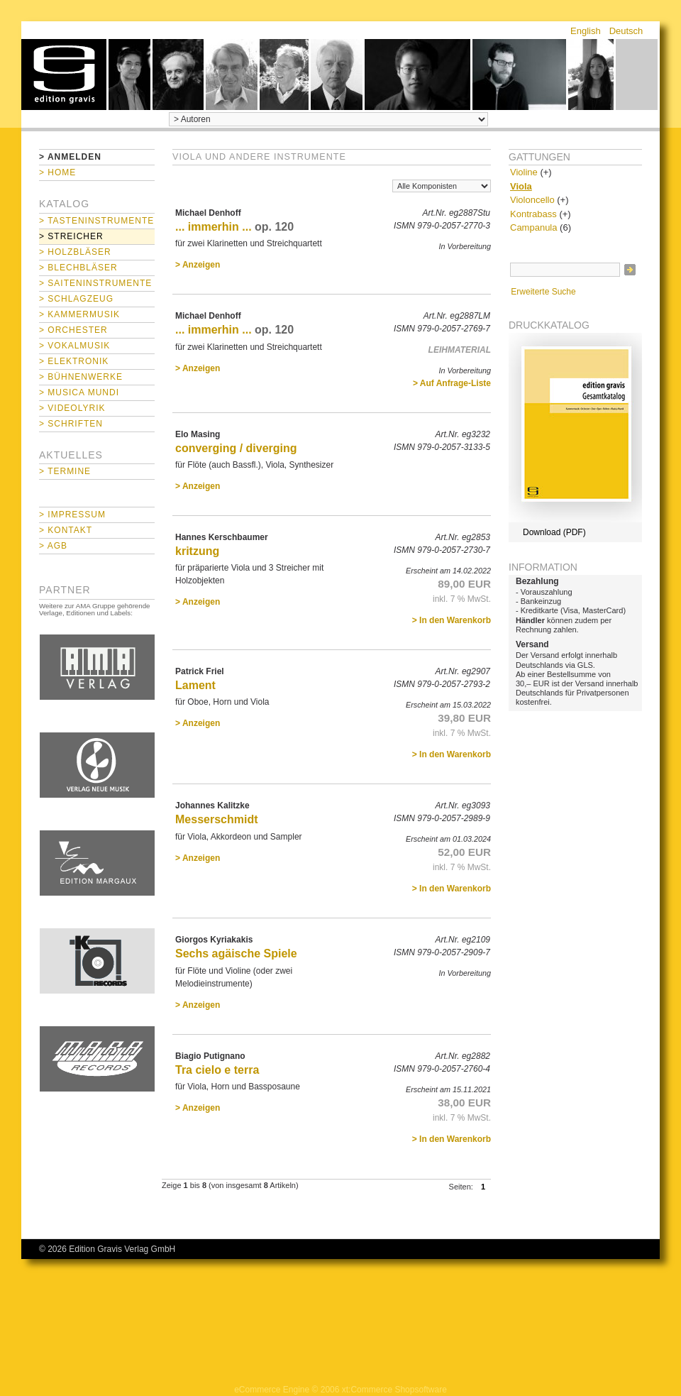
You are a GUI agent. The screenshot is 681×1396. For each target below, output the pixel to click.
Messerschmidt (216, 819)
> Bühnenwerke (81, 377)
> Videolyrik (72, 408)
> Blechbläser (78, 268)
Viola (521, 186)
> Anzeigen (197, 265)
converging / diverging (236, 448)
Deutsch (626, 31)
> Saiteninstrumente (95, 283)
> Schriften (71, 424)
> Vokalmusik (74, 346)
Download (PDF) (554, 532)
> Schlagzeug (76, 299)
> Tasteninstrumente (96, 221)
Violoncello (532, 199)
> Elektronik (74, 361)
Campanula (534, 227)
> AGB (53, 546)
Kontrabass (533, 214)
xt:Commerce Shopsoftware (394, 1390)
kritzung (197, 551)
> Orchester (73, 330)
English (585, 31)
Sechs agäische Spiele (236, 953)
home (63, 74)
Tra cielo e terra (217, 1070)
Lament (195, 685)
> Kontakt (65, 530)
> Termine (65, 471)
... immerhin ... (213, 227)
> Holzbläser (75, 252)
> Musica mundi (79, 392)
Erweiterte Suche (543, 292)
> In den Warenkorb (451, 620)
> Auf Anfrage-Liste (452, 383)
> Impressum (72, 515)
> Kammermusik (79, 314)
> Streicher (71, 236)
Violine (524, 172)
